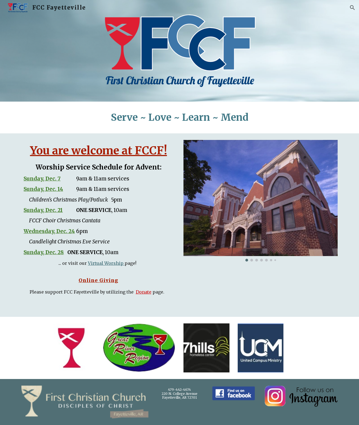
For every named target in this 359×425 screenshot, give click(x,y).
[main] (179, 117)
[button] (352, 7)
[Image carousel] (260, 201)
